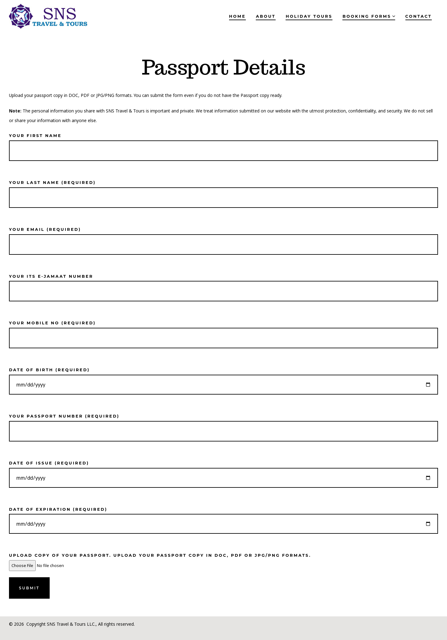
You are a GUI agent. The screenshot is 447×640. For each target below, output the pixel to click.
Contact (418, 16)
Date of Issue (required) (223, 471)
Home (237, 16)
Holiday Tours (309, 16)
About (265, 16)
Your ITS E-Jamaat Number (223, 284)
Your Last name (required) (223, 190)
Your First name (223, 143)
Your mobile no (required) (223, 331)
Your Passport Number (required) (223, 424)
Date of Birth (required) (223, 377)
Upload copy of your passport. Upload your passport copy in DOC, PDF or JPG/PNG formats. (160, 560)
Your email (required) (223, 237)
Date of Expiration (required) (223, 517)
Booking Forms (368, 16)
